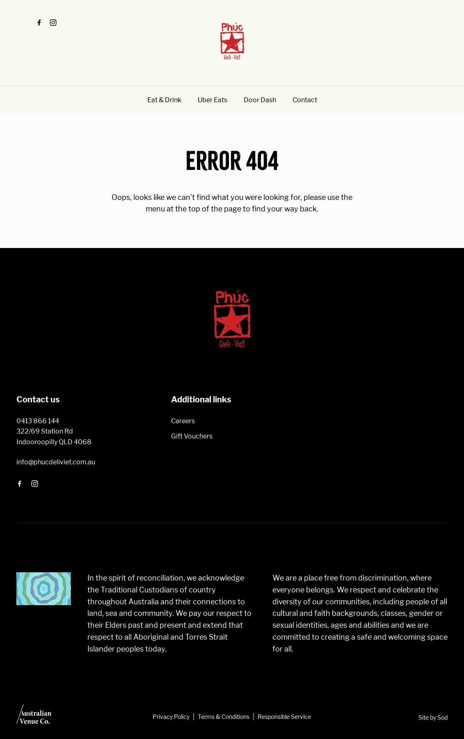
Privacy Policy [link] (171, 716)
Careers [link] (183, 421)
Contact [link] (305, 100)
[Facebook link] (39, 22)
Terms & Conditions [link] (223, 716)
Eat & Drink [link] (164, 100)
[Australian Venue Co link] (33, 717)
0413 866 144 (37, 421)
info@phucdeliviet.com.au (55, 462)
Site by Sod (433, 717)
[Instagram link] (53, 22)
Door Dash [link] (260, 100)
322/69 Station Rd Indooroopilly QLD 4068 (53, 436)
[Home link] (232, 41)
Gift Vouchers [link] (192, 436)
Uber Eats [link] (212, 100)
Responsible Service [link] (284, 716)
